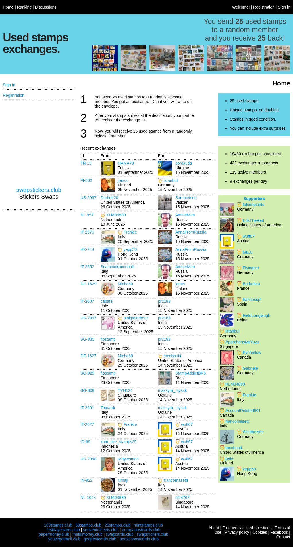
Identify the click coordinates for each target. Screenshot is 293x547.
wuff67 (187, 424)
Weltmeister (253, 432)
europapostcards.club (141, 529)
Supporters (254, 198)
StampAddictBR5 (190, 373)
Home (8, 7)
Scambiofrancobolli (117, 266)
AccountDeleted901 (243, 410)
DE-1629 (88, 284)
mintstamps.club (148, 525)
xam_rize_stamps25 (118, 441)
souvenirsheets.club (101, 529)
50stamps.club (88, 525)
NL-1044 (88, 497)
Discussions (46, 7)
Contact (283, 537)
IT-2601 (87, 407)
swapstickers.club (38, 190)
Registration (264, 7)
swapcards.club (120, 534)
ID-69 (85, 441)
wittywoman (128, 459)
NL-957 (87, 215)
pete (229, 458)
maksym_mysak (172, 390)
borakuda (183, 163)
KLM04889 (116, 215)
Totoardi (108, 407)
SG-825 (87, 373)
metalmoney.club (87, 534)
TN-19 (86, 163)
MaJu (247, 252)
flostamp (108, 339)
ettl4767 (182, 497)
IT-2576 (87, 232)
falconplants (253, 204)
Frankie (130, 232)
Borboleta (251, 283)
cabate (107, 301)
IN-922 (86, 480)
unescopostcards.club (139, 539)
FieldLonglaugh (256, 315)
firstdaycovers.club (63, 529)
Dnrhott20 (109, 197)
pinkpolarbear (136, 318)
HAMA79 (126, 163)
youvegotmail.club (64, 539)
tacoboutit (172, 356)
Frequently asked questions (246, 527)
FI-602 (86, 180)
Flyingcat (251, 268)
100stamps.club (58, 525)
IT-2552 (87, 266)
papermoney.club (53, 534)
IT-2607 (87, 301)
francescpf (252, 299)
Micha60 (125, 284)
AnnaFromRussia (190, 232)
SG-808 (87, 390)
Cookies (259, 532)
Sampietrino (186, 197)
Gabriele (250, 368)
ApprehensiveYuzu (242, 342)
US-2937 (88, 197)
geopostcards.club (100, 539)
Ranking (24, 7)
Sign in (284, 7)
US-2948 (88, 459)
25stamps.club (117, 525)
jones (122, 180)
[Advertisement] (39, 144)
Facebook (279, 532)
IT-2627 (87, 424)
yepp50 (130, 249)
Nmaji (123, 480)
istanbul (171, 180)
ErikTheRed (253, 220)
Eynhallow (252, 352)
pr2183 (164, 301)
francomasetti (176, 480)
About (214, 527)
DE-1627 (88, 356)
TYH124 (125, 390)
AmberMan (185, 215)
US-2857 (88, 318)
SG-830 (87, 339)
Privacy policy (237, 532)
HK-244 (87, 249)
